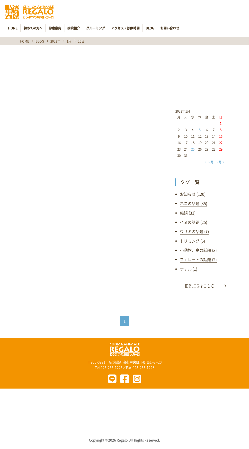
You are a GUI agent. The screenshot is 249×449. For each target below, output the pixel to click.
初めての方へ (33, 28)
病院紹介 (73, 28)
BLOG (150, 28)
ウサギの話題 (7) (194, 231)
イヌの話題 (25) (193, 222)
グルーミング (95, 28)
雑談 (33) (188, 213)
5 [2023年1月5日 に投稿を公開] (200, 129)
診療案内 (55, 28)
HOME (13, 28)
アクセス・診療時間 (125, 28)
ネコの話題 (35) (193, 203)
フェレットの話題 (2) (198, 259)
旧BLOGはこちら (200, 286)
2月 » (220, 161)
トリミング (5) (192, 241)
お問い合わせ (169, 28)
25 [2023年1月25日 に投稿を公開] (193, 149)
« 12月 (209, 161)
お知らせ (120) (192, 194)
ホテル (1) (188, 269)
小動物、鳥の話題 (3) (198, 250)
